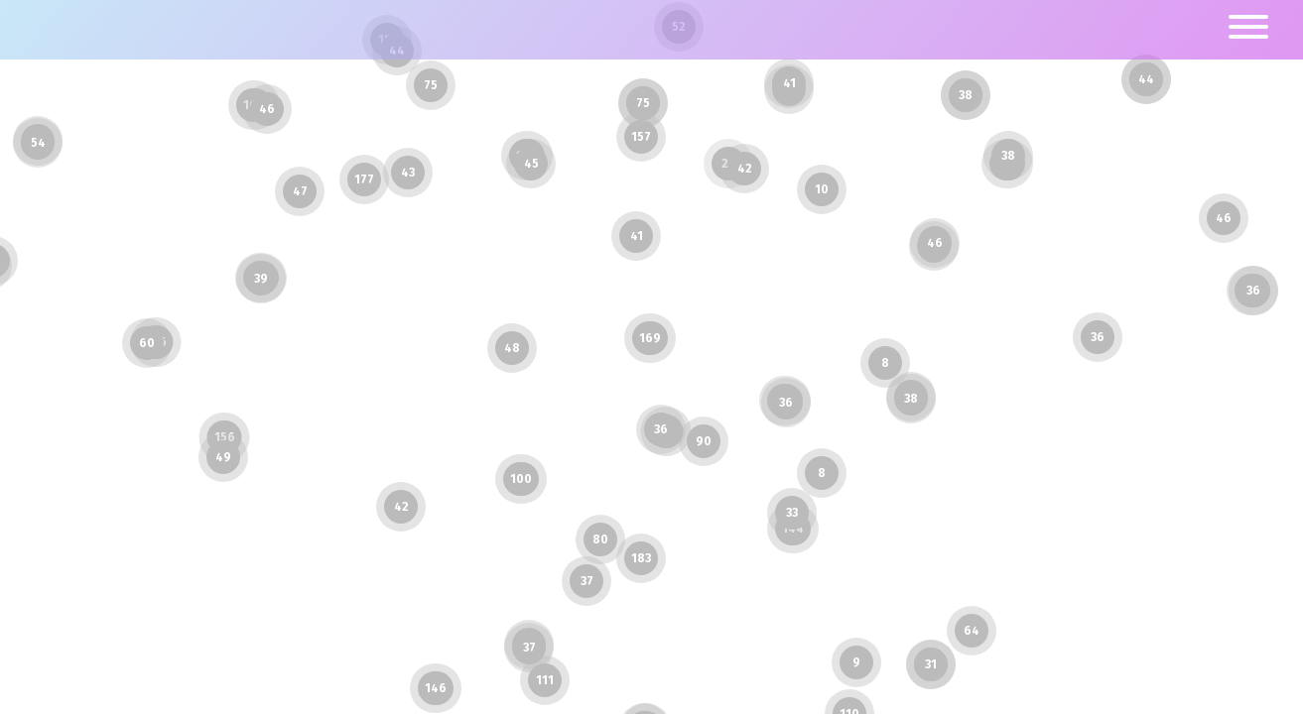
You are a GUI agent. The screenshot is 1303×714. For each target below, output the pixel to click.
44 (1146, 79)
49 (223, 457)
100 (521, 479)
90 (704, 441)
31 (931, 664)
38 (911, 399)
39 (261, 279)
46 (1224, 218)
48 (512, 348)
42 (401, 507)
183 (641, 558)
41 (789, 83)
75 (431, 85)
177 (364, 179)
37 (587, 581)
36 (786, 403)
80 (600, 539)
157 (641, 137)
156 (224, 437)
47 (300, 191)
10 (822, 189)
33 (792, 513)
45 (531, 164)
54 (38, 143)
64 (971, 631)
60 (147, 343)
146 (436, 688)
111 (545, 680)
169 (650, 338)
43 (408, 172)
